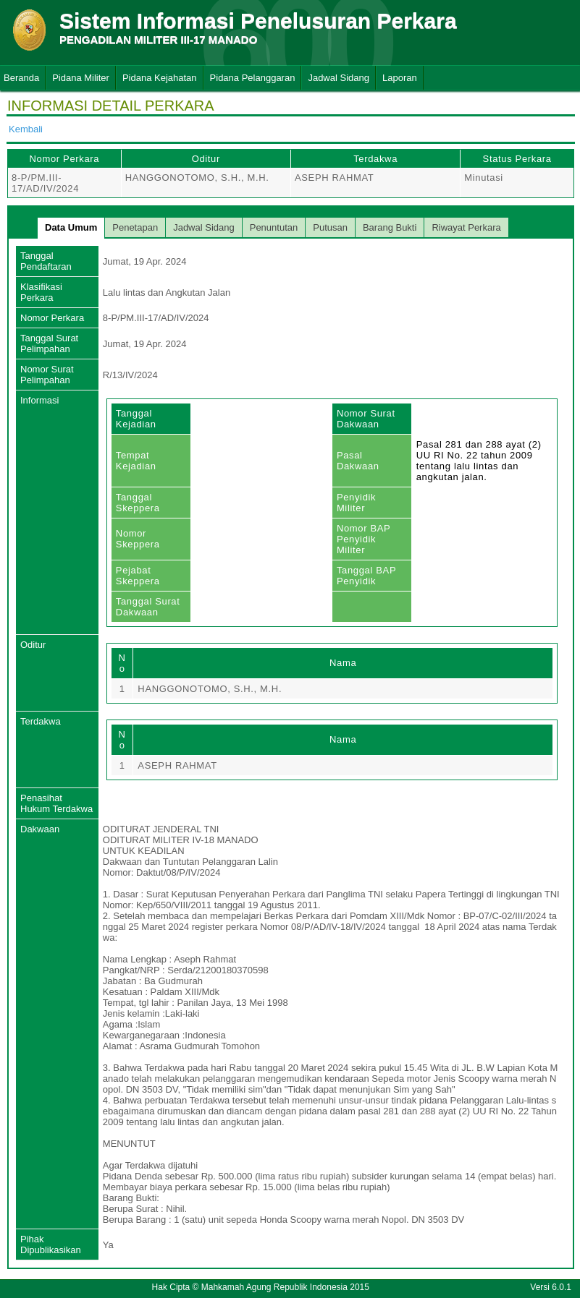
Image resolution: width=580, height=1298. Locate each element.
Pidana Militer (80, 77)
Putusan (330, 227)
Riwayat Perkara (466, 227)
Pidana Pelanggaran (252, 77)
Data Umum (71, 227)
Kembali (26, 129)
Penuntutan (274, 227)
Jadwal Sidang (338, 77)
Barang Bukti (389, 227)
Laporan (399, 77)
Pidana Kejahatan (159, 77)
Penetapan (135, 227)
